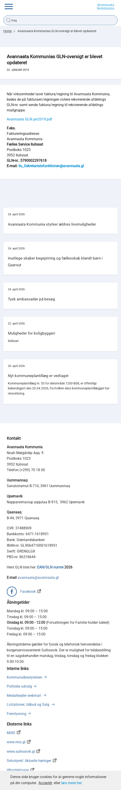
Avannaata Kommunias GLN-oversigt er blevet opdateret (57, 31)
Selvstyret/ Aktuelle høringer (29, 761)
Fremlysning (16, 714)
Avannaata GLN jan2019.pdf (29, 119)
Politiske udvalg (19, 686)
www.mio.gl (16, 742)
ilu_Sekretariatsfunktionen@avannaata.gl (51, 166)
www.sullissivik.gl (21, 751)
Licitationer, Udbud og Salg (28, 704)
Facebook (28, 591)
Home (7, 31)
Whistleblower (18, 770)
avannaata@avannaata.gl (38, 577)
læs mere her (71, 783)
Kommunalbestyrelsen (24, 677)
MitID (11, 733)
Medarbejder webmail (24, 695)
